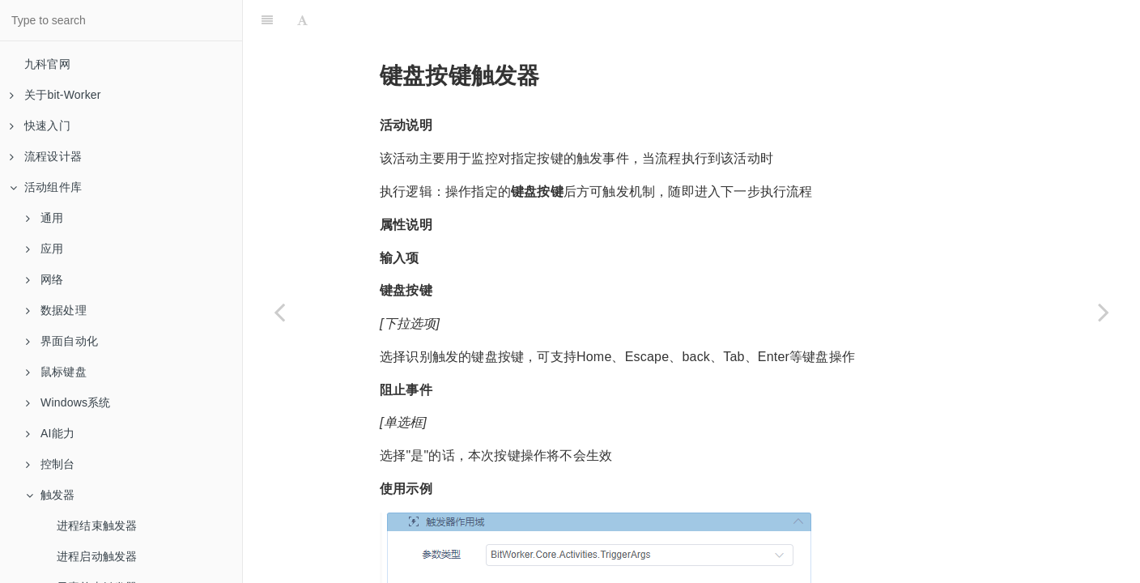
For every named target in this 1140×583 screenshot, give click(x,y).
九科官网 (47, 63)
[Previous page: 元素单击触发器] (279, 311)
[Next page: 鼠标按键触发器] (1103, 311)
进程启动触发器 (97, 556)
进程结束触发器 (97, 525)
